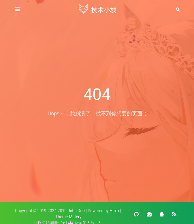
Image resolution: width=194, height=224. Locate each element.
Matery (75, 216)
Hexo (114, 210)
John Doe (76, 210)
